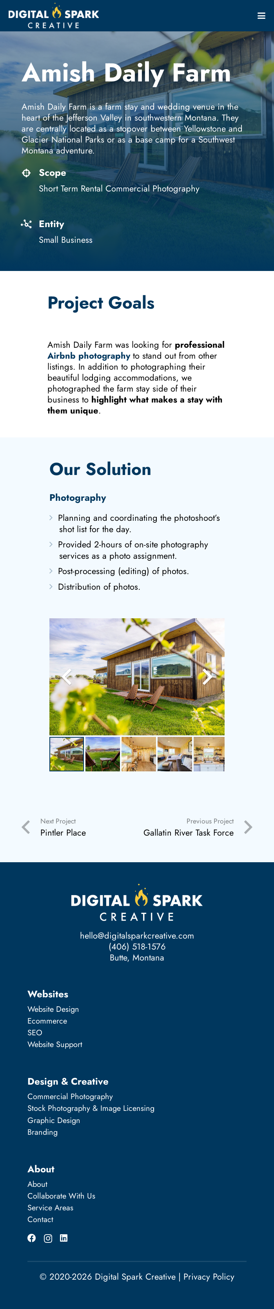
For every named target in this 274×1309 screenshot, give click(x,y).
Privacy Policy (208, 1276)
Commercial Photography (70, 1096)
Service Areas (50, 1207)
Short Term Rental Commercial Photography (119, 188)
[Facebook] (31, 1238)
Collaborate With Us (61, 1196)
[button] (261, 16)
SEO (34, 1032)
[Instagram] (48, 1238)
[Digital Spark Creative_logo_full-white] (54, 16)
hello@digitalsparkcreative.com (137, 935)
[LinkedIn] (63, 1238)
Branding (42, 1132)
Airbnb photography (88, 355)
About (37, 1184)
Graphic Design (53, 1120)
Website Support (54, 1044)
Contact (40, 1219)
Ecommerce (47, 1021)
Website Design (53, 1009)
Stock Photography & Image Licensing (90, 1108)
